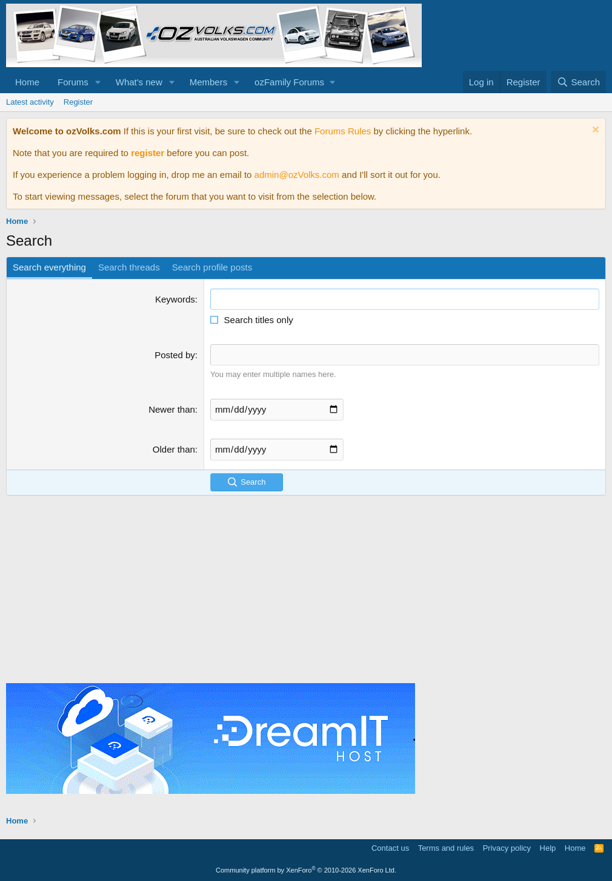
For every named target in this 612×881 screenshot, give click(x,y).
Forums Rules (342, 131)
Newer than (171, 409)
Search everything (49, 267)
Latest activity (30, 101)
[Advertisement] (306, 586)
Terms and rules (446, 847)
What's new (139, 82)
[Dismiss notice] (594, 131)
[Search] (578, 82)
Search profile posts (212, 267)
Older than (174, 449)
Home (27, 82)
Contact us (390, 847)
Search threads (129, 267)
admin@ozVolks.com (296, 174)
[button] (98, 82)
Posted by (175, 355)
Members (209, 82)
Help (548, 847)
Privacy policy (507, 847)
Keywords (175, 299)
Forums (73, 82)
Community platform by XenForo (306, 869)
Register (78, 101)
